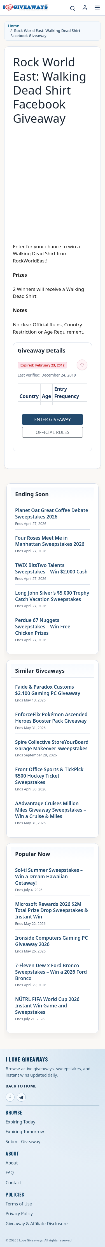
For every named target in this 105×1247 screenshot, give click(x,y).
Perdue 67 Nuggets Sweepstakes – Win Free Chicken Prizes (42, 626)
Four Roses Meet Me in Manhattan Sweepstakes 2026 (49, 541)
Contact (13, 1183)
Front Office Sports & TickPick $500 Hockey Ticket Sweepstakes (49, 775)
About (12, 1163)
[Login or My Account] (85, 7)
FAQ (10, 1173)
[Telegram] (21, 1097)
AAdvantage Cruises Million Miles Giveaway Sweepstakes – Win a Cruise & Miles (50, 809)
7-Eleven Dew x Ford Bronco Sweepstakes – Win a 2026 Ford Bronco (51, 972)
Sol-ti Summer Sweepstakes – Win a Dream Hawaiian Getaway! (49, 876)
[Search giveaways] (72, 8)
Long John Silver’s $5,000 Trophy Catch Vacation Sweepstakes (52, 596)
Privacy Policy (19, 1214)
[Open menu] (97, 7)
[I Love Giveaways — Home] (25, 7)
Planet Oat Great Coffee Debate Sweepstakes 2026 (51, 513)
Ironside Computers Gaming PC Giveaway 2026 (51, 941)
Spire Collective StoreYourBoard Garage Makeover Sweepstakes (51, 745)
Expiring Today (20, 1122)
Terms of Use (19, 1204)
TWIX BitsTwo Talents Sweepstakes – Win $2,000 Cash (51, 568)
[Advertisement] (52, 181)
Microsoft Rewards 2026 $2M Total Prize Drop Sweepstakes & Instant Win (51, 910)
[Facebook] (10, 1097)
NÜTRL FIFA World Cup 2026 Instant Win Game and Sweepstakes (47, 1005)
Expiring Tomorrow (25, 1132)
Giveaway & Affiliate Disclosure (37, 1224)
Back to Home (21, 1086)
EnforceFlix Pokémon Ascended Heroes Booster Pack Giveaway (51, 717)
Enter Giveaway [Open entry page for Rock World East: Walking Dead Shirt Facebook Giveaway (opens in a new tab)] (52, 419)
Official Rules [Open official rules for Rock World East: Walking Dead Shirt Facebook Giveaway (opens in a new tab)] (52, 432)
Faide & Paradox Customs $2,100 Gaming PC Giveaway (47, 690)
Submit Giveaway (23, 1142)
